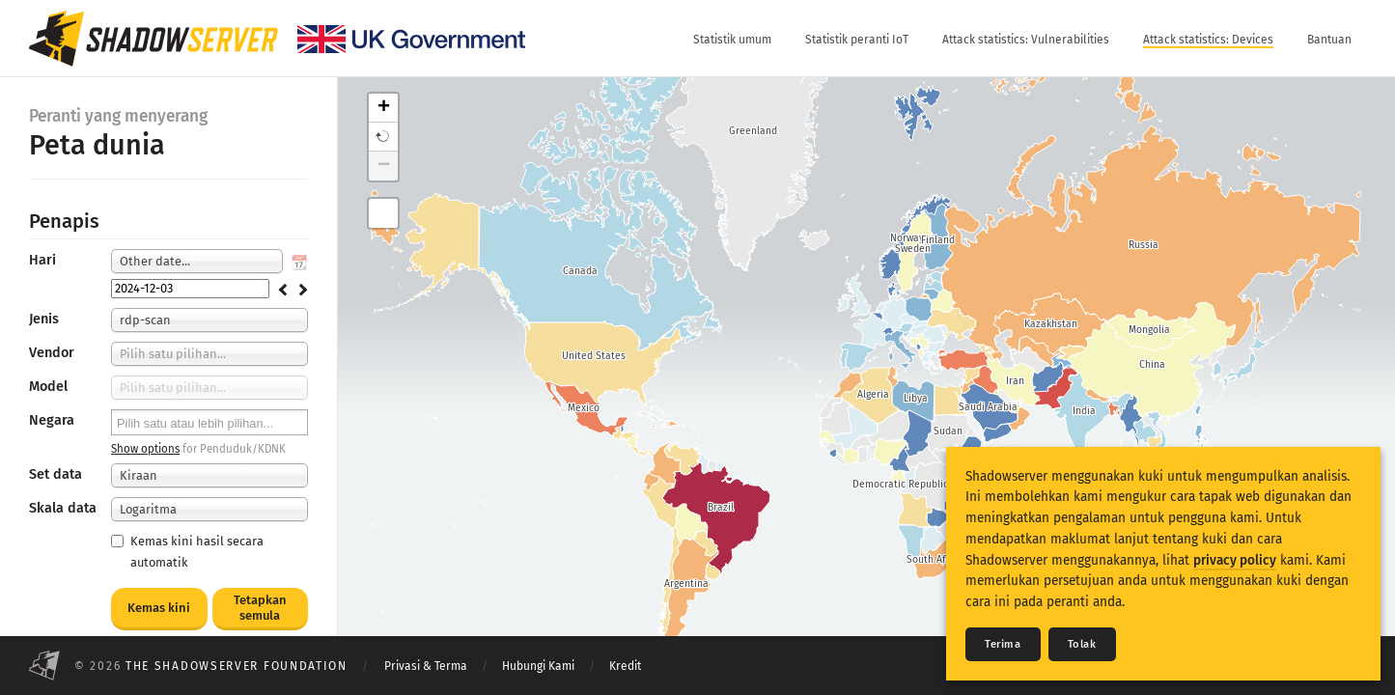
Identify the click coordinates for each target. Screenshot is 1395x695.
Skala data (63, 508)
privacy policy (1234, 560)
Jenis (44, 319)
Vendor (51, 353)
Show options (145, 449)
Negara (51, 420)
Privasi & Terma (425, 666)
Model (48, 386)
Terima (1003, 644)
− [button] (383, 166)
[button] (383, 137)
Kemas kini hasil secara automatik (187, 551)
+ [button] (383, 108)
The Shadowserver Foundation (237, 666)
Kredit (625, 666)
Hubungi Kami (538, 666)
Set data (55, 474)
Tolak (1082, 644)
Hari (42, 260)
